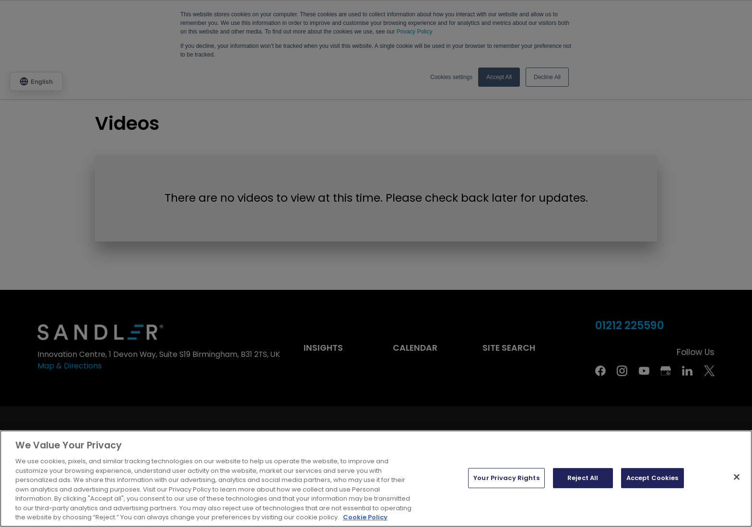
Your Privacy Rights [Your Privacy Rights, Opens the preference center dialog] (506, 477)
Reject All (582, 477)
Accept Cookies (652, 477)
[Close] (736, 477)
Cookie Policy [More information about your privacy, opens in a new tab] (365, 517)
